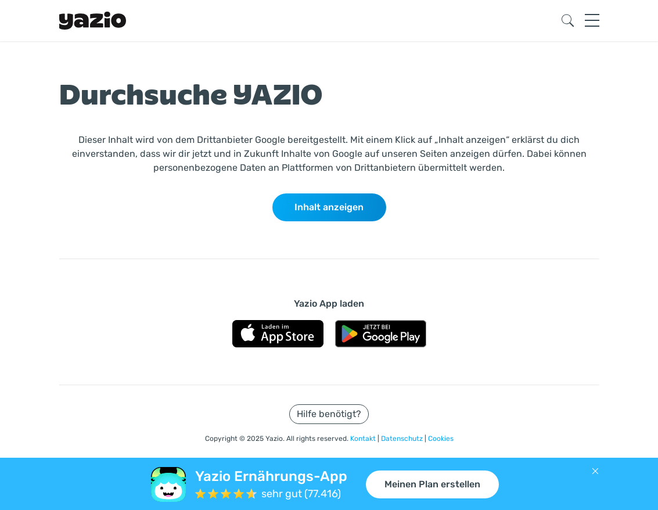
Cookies (441, 438)
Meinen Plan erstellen (432, 484)
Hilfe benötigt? (329, 413)
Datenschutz (403, 438)
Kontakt (363, 438)
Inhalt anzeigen (329, 207)
